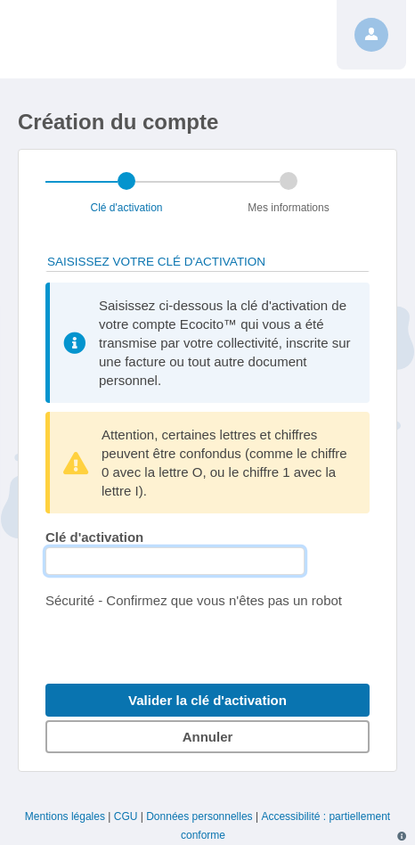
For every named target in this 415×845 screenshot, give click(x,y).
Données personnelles (199, 816)
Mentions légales (65, 816)
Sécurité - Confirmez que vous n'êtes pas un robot (193, 600)
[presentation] (180, 644)
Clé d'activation (94, 537)
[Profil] (371, 35)
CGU (126, 816)
